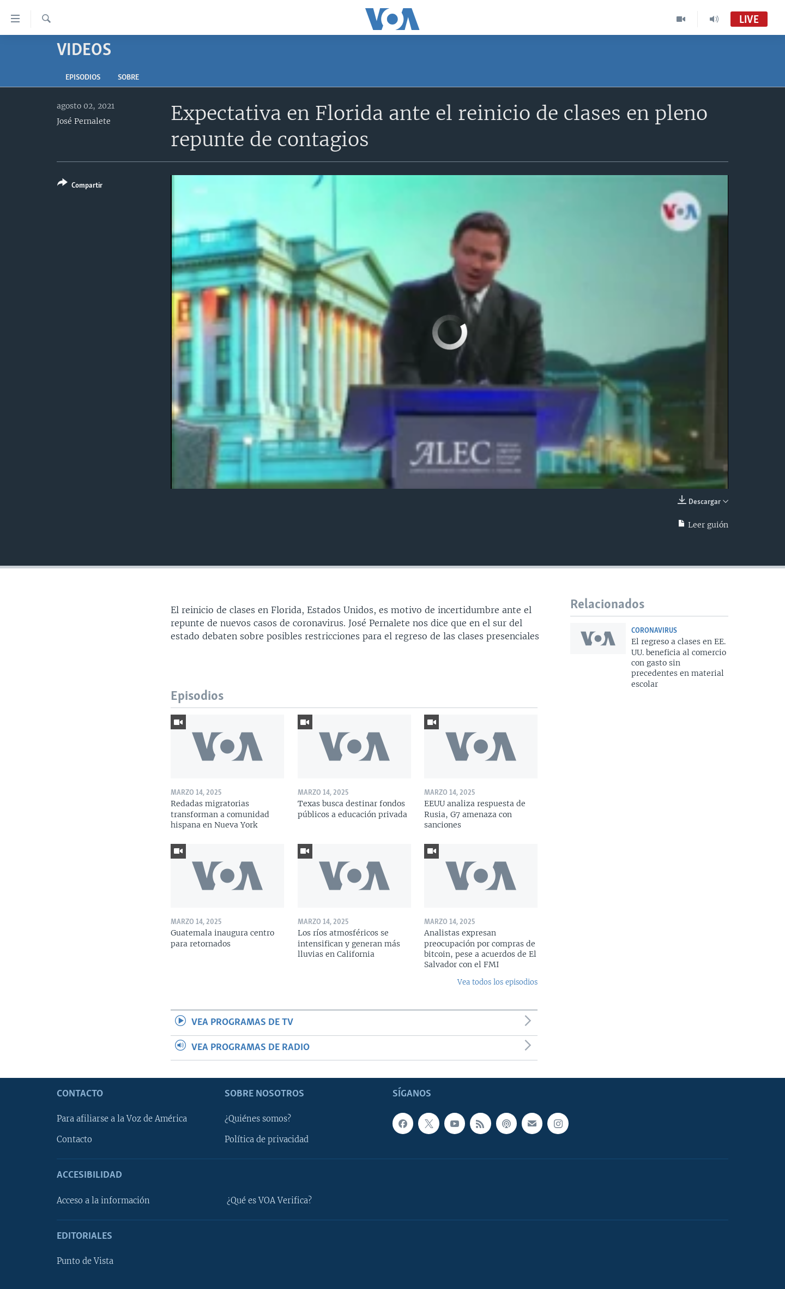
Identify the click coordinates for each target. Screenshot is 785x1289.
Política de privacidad (267, 1139)
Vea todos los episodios (497, 982)
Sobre (128, 78)
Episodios (82, 78)
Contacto (74, 1139)
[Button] (79, 186)
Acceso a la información (103, 1201)
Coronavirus (654, 630)
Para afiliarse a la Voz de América (122, 1119)
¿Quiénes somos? (258, 1119)
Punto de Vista (85, 1261)
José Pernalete (84, 121)
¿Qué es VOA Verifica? (269, 1201)
